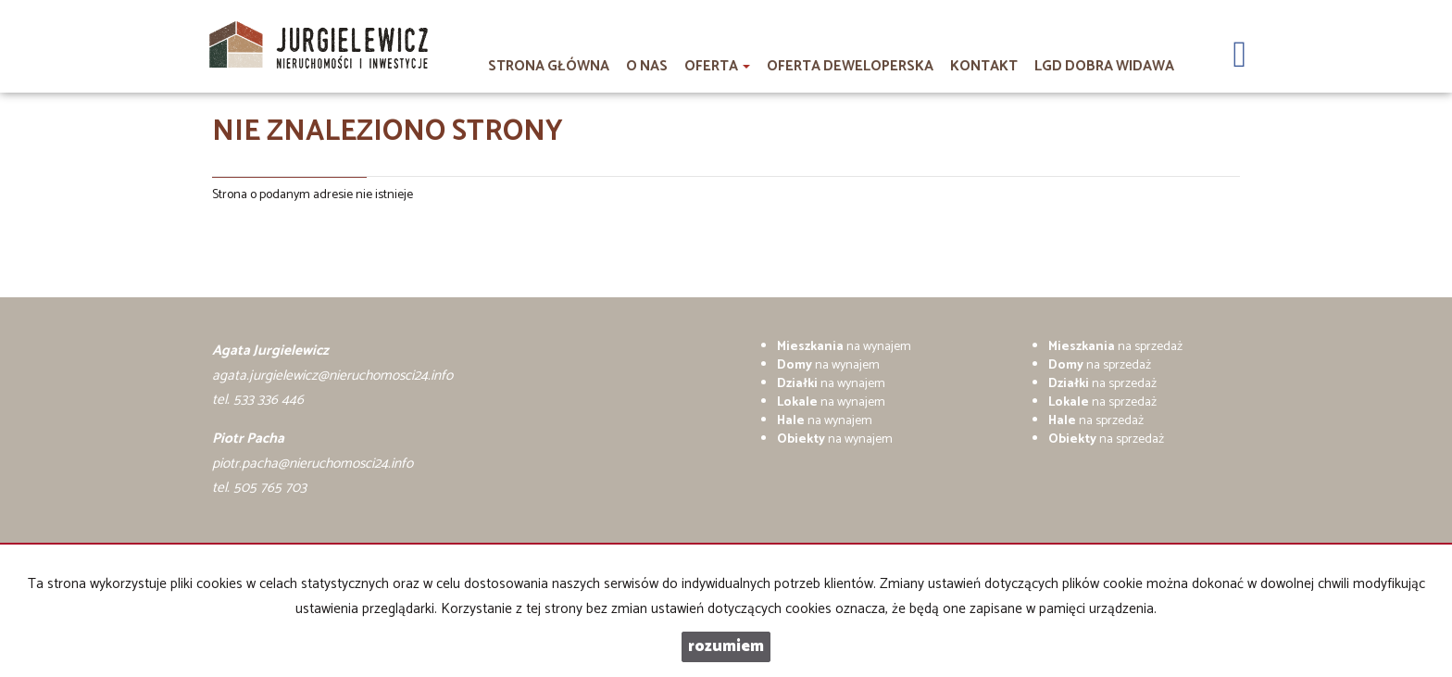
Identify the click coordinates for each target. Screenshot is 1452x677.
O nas (647, 66)
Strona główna (548, 66)
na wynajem (844, 346)
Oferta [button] (717, 66)
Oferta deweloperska (850, 66)
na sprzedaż (1115, 346)
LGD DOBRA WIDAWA (1104, 66)
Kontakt (984, 66)
